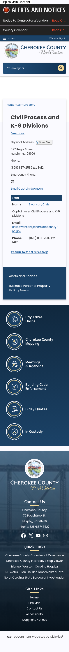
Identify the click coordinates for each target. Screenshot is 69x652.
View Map (45, 142)
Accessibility (34, 614)
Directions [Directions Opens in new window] (17, 133)
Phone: (15, 161)
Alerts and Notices (23, 276)
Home (10, 105)
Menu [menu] (11, 38)
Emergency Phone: (23, 175)
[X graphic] (31, 535)
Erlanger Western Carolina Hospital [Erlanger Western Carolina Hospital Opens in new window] (34, 566)
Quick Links (34, 546)
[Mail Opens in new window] (45, 535)
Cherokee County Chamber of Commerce (34, 555)
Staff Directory (25, 105)
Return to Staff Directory (29, 252)
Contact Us (35, 608)
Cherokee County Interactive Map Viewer (34, 561)
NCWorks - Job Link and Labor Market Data (34, 572)
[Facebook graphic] (23, 535)
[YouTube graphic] (38, 535)
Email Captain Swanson (27, 189)
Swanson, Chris (39, 204)
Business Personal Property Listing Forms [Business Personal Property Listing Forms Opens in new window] (29, 287)
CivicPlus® (56, 637)
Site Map (34, 603)
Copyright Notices (34, 620)
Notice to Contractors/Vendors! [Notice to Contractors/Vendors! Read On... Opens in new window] (34, 20)
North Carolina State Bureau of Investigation (34, 577)
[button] (61, 68)
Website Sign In (57, 38)
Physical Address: (22, 142)
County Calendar (34, 30)
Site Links (34, 588)
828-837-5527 (39, 527)
